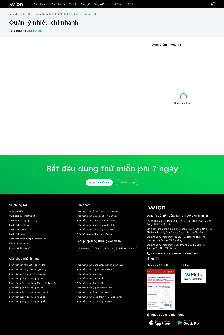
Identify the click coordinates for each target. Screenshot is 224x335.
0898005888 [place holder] (174, 253)
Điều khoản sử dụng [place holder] (18, 243)
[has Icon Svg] (157, 258)
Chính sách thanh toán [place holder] (19, 225)
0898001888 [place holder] (158, 253)
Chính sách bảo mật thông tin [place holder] (23, 216)
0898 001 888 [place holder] (34, 30)
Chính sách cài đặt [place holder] (17, 229)
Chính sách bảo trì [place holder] (17, 234)
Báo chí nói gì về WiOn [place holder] (19, 248)
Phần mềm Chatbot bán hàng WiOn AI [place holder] (94, 234)
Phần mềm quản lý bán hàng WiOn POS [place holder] (95, 225)
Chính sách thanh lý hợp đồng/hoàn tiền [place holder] (27, 238)
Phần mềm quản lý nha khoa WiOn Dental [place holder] (96, 220)
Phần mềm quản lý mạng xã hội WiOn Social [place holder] (97, 216)
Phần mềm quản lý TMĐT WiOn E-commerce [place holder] (98, 211)
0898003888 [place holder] (191, 253)
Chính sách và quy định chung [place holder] (23, 220)
